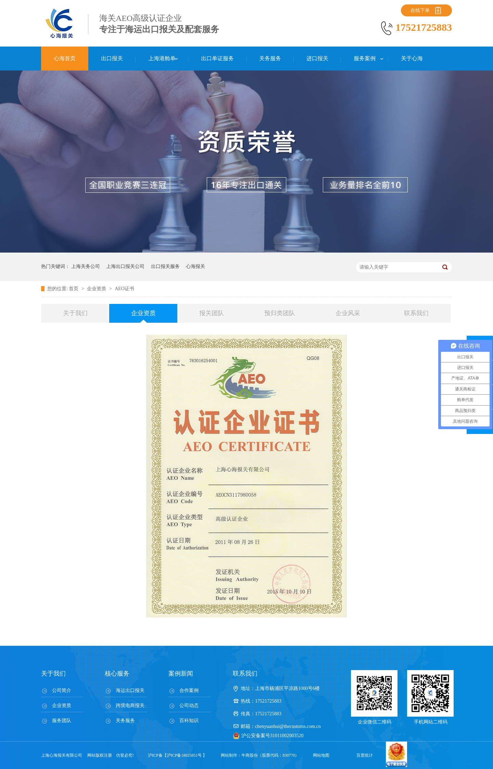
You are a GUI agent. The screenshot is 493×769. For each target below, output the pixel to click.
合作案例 (189, 690)
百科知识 (189, 720)
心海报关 (195, 266)
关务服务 (125, 720)
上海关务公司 (85, 266)
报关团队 (211, 313)
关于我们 (75, 313)
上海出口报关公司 (125, 266)
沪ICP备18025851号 (184, 755)
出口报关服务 (165, 266)
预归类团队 (279, 313)
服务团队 (61, 720)
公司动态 (189, 705)
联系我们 (416, 313)
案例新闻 (180, 673)
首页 (74, 288)
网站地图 (321, 755)
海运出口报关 (130, 690)
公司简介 (61, 690)
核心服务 (117, 673)
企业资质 (97, 288)
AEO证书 (124, 288)
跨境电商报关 (130, 705)
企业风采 (348, 313)
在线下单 (420, 10)
